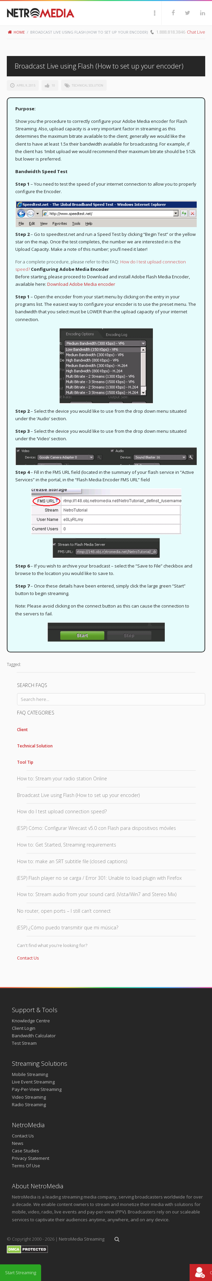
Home (16, 32)
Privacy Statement (30, 1158)
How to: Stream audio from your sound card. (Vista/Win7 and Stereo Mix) (96, 894)
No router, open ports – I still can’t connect (64, 911)
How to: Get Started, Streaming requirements (66, 844)
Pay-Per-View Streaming (36, 1089)
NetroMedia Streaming (81, 1239)
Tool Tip (25, 762)
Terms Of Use (26, 1166)
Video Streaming (29, 1097)
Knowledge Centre (31, 1021)
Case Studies (25, 1151)
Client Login (23, 1028)
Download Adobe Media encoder (81, 284)
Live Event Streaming (33, 1082)
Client (22, 729)
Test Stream (24, 1043)
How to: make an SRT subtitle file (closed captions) (72, 861)
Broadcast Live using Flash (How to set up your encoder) (78, 795)
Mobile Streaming (30, 1074)
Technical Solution (87, 85)
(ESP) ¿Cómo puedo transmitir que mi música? (67, 927)
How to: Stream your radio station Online (62, 778)
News (17, 1143)
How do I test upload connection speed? (62, 811)
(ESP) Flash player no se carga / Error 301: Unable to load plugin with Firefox (99, 878)
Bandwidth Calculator (34, 1036)
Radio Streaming (29, 1104)
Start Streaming (20, 1272)
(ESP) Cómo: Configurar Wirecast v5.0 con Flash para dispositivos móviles (96, 828)
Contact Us (28, 958)
